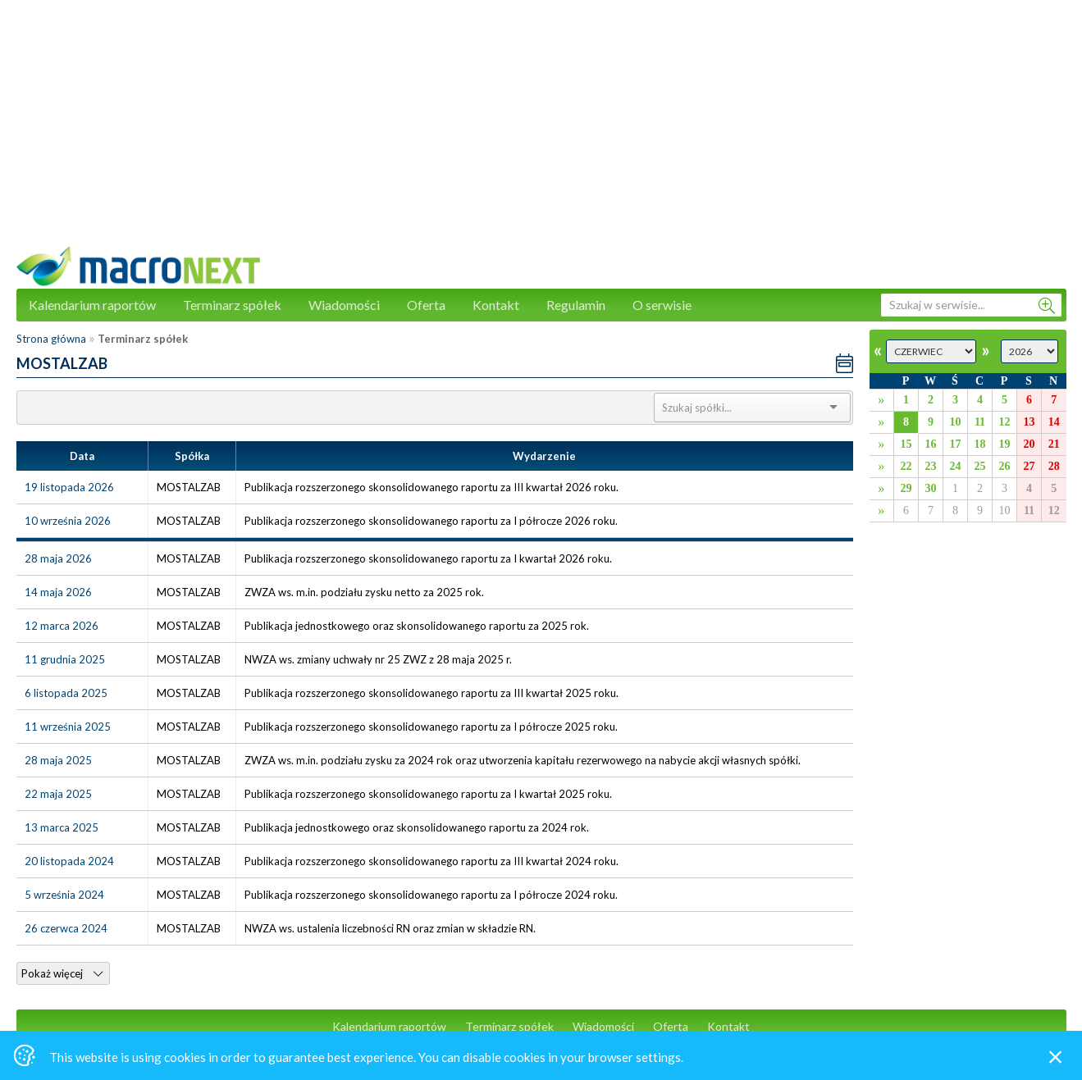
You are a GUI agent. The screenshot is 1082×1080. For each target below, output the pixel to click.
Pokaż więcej (62, 973)
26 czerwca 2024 (66, 928)
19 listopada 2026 (69, 487)
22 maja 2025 (58, 793)
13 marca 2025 (61, 827)
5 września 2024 (64, 894)
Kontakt (496, 304)
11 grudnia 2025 (65, 659)
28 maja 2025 (58, 760)
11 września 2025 (68, 726)
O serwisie (662, 304)
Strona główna (51, 338)
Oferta (426, 304)
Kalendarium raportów (92, 304)
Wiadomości (344, 304)
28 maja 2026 (58, 558)
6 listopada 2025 (66, 692)
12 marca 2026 (61, 625)
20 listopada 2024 (69, 861)
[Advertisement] (541, 131)
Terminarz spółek (232, 304)
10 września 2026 (68, 520)
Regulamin (575, 304)
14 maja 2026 (58, 592)
